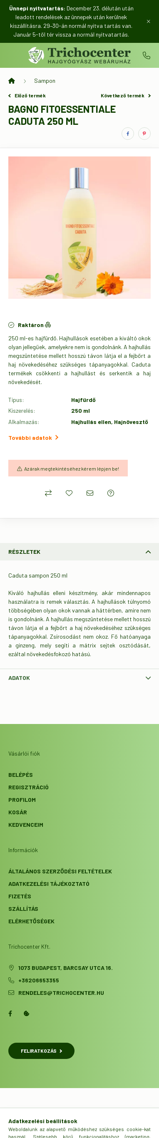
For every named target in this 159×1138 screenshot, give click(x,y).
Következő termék (126, 95)
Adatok (19, 677)
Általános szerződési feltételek (60, 871)
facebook (10, 1013)
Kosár (17, 812)
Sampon (44, 80)
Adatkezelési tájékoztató (48, 883)
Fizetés (19, 896)
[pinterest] (144, 133)
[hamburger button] (48, 1127)
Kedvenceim (25, 824)
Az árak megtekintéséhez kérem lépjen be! (71, 468)
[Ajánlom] (90, 493)
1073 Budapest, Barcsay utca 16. (65, 967)
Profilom (22, 799)
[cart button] (110, 1127)
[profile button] (90, 1127)
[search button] (69, 1127)
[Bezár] (148, 21)
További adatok (33, 437)
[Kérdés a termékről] (110, 493)
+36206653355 (146, 55)
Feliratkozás (41, 1051)
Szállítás (23, 908)
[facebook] (128, 133)
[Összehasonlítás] (48, 493)
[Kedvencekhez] (69, 493)
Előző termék (27, 95)
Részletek (24, 551)
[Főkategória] (11, 80)
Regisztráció (28, 787)
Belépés (20, 774)
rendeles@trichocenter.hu (61, 992)
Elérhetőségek (31, 921)
